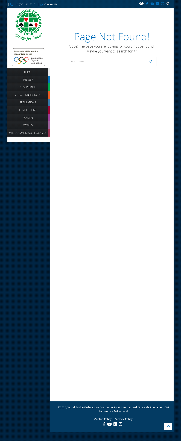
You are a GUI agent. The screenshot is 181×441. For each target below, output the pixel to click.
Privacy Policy (124, 419)
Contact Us (47, 4)
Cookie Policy (103, 419)
